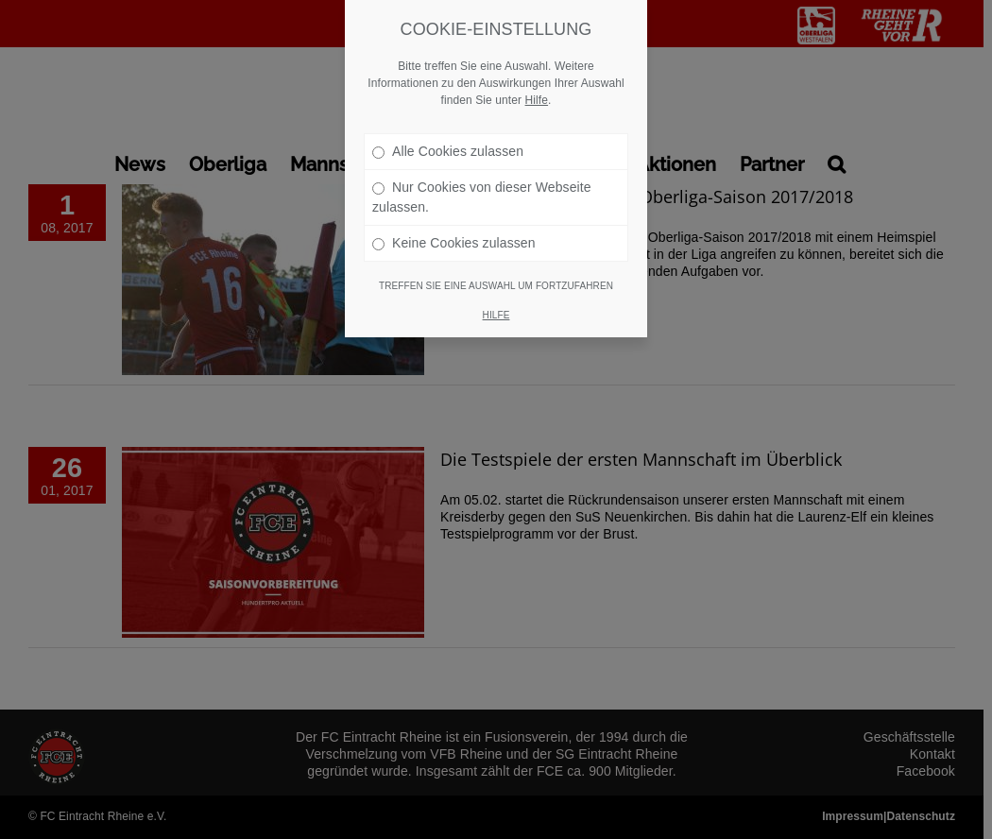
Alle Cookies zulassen (447, 151)
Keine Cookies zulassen (454, 242)
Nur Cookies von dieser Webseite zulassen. (481, 197)
